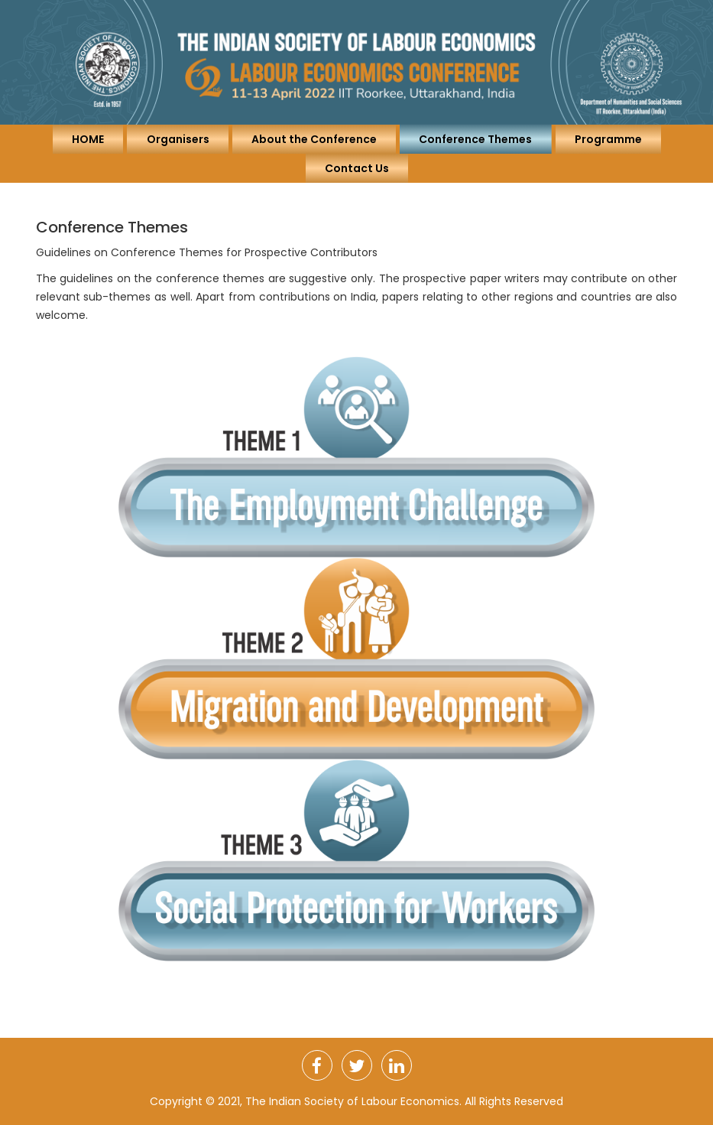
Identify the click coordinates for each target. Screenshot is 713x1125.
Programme (608, 139)
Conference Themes (475, 139)
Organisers (178, 139)
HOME (88, 139)
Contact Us (357, 168)
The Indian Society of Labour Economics (352, 1101)
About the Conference (314, 139)
